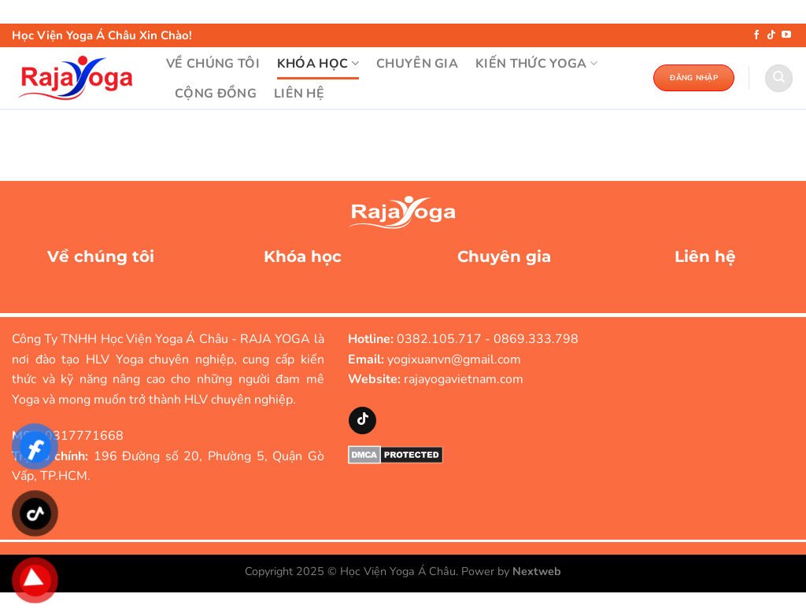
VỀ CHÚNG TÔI (213, 63)
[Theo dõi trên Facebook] (756, 35)
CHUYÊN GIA (417, 63)
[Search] (779, 78)
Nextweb (536, 571)
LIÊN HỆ (299, 93)
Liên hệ (705, 256)
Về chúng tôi (100, 256)
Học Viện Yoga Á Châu (398, 571)
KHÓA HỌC (318, 63)
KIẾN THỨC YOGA (536, 63)
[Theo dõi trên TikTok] (771, 35)
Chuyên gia (504, 256)
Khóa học (303, 256)
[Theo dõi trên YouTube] (786, 35)
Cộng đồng (216, 93)
